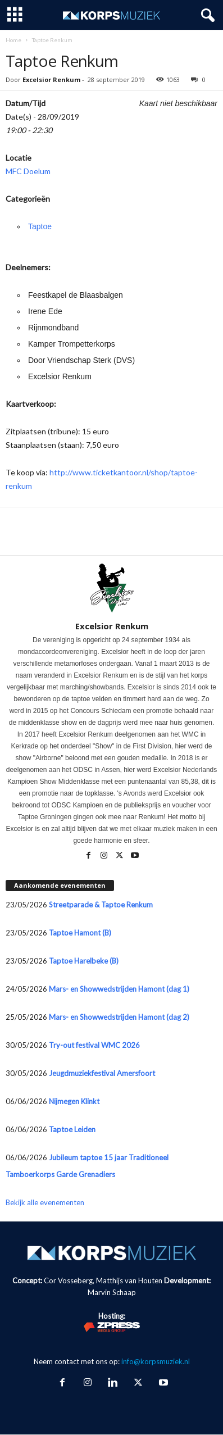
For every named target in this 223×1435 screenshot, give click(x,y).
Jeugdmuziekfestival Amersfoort (102, 1073)
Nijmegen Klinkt (74, 1101)
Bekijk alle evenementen (45, 1202)
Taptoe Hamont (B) (80, 932)
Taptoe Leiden (72, 1129)
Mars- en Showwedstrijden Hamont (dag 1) (119, 988)
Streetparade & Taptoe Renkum (101, 904)
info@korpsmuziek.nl (155, 1361)
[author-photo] (111, 588)
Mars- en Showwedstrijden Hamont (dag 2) (119, 1016)
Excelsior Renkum (51, 79)
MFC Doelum (28, 171)
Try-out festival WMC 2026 (94, 1045)
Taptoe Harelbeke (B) (84, 960)
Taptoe (40, 226)
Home (13, 40)
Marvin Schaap (112, 1292)
